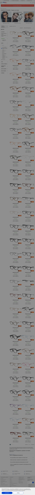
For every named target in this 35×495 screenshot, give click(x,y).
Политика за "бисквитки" (21, 490)
